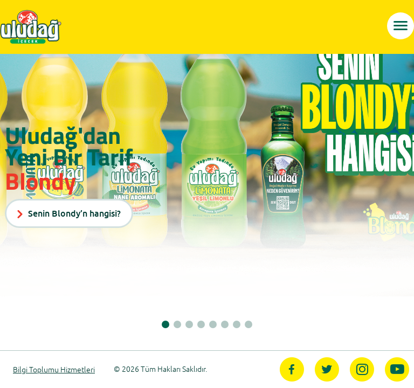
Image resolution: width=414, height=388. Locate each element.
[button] (165, 324)
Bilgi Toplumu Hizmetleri (54, 370)
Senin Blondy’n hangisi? (69, 213)
